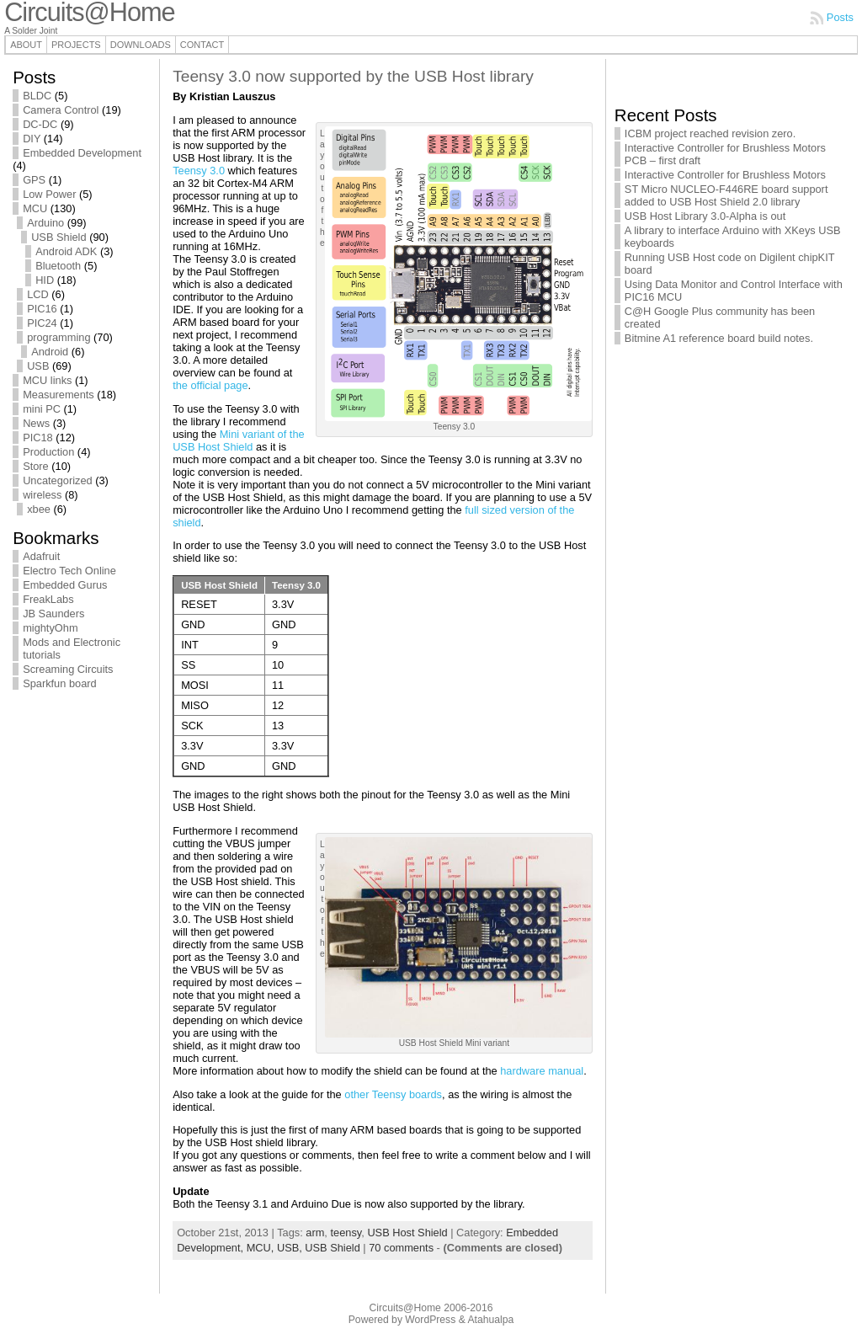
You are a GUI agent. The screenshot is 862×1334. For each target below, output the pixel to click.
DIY (31, 138)
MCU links (47, 380)
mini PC (42, 409)
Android (49, 351)
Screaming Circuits (68, 669)
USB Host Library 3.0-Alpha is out (705, 216)
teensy (345, 1232)
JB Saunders (53, 613)
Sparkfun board (60, 683)
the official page (210, 385)
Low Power (49, 194)
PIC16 (42, 308)
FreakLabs (48, 599)
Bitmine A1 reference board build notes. (719, 338)
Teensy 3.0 (199, 170)
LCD (38, 294)
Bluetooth (58, 265)
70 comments (401, 1247)
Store (36, 466)
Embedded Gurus (65, 585)
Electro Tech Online (69, 570)
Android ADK (66, 251)
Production (48, 452)
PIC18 (38, 437)
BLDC (37, 95)
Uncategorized (58, 480)
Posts (840, 17)
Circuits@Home (405, 1308)
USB (38, 366)
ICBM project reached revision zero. (710, 133)
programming (58, 337)
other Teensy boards (393, 1094)
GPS (34, 179)
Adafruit (41, 556)
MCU (35, 208)
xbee (39, 509)
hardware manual (541, 1071)
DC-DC (40, 124)
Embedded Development (82, 153)
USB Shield (58, 237)
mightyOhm (50, 628)
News (36, 423)
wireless (42, 494)
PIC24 (42, 323)
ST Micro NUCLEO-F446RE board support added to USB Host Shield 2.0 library (726, 195)
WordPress (430, 1320)
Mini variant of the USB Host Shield (239, 440)
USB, (291, 1247)
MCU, (262, 1247)
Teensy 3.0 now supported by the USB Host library (353, 76)
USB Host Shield (407, 1232)
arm (315, 1232)
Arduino (45, 222)
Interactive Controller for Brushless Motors (725, 174)
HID (44, 280)
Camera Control (60, 110)
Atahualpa (490, 1320)
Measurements (58, 394)
